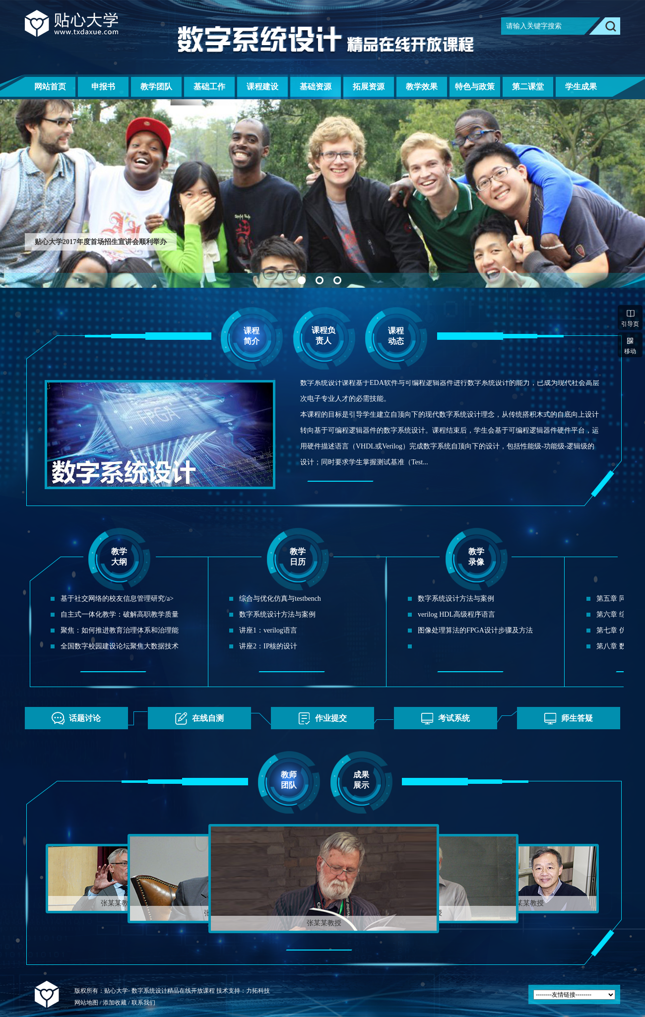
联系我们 (143, 1002)
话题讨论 (74, 718)
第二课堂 (528, 86)
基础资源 (315, 86)
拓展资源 (369, 86)
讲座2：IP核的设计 (268, 646)
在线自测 (197, 718)
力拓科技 (258, 990)
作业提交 (320, 718)
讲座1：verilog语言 (268, 630)
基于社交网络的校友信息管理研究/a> (117, 598)
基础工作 (209, 86)
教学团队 (156, 86)
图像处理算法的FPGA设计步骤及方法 (475, 630)
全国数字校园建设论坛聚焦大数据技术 (120, 646)
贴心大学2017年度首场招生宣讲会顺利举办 (101, 242)
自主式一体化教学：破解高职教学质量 (120, 614)
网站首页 (50, 86)
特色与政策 (475, 86)
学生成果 (581, 86)
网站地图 (86, 1002)
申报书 (103, 86)
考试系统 (443, 718)
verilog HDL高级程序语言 (456, 614)
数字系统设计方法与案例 (277, 614)
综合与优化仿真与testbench (280, 598)
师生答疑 (566, 718)
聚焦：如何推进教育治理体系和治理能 (120, 630)
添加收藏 (115, 1002)
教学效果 (422, 86)
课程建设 (262, 86)
